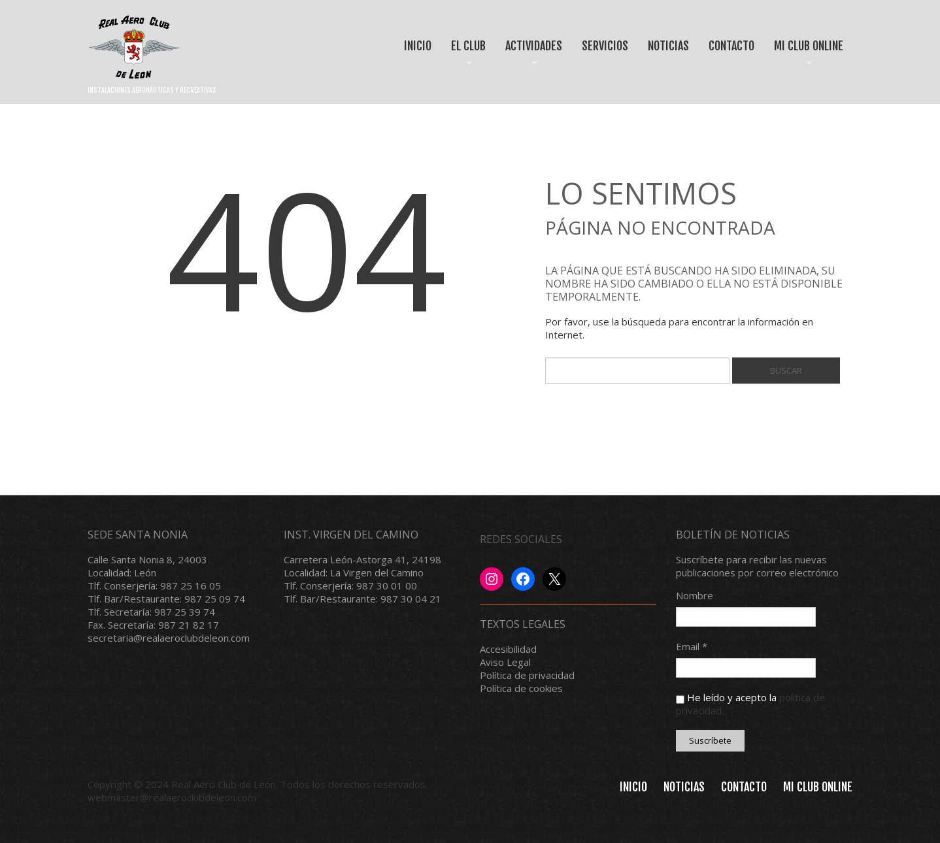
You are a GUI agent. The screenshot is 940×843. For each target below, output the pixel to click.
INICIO (417, 46)
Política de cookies (521, 688)
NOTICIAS (668, 46)
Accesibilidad (508, 648)
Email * (691, 646)
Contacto (744, 787)
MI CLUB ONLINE (804, 57)
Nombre (694, 595)
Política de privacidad (527, 675)
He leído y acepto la (750, 704)
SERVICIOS (605, 46)
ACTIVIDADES (529, 57)
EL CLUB (464, 57)
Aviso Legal (505, 662)
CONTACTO (731, 46)
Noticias (684, 787)
